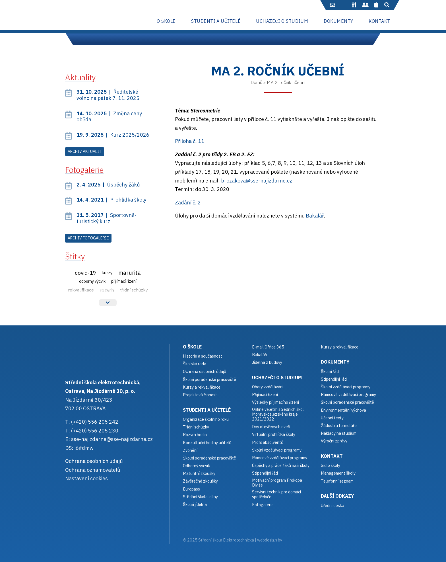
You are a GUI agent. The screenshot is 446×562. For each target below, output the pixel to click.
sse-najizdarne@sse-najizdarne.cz (112, 439)
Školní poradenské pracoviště (209, 379)
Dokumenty (335, 361)
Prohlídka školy (111, 199)
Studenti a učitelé (207, 410)
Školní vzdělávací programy (277, 450)
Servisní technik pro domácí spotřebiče (276, 494)
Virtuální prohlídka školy (273, 434)
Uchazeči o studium (277, 377)
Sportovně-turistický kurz (107, 218)
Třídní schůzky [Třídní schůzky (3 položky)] (134, 290)
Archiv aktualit (85, 151)
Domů (256, 82)
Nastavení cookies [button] (86, 478)
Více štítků (108, 302)
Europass (191, 489)
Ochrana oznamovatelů (92, 470)
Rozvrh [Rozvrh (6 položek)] (107, 290)
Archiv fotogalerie (88, 238)
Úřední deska (332, 505)
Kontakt (332, 456)
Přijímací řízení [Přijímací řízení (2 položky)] (124, 281)
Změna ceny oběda (109, 116)
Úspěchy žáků (108, 184)
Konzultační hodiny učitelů (207, 442)
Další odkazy (337, 496)
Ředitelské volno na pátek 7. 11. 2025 (108, 95)
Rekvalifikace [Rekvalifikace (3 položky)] (81, 290)
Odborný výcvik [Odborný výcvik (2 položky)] (92, 281)
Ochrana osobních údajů (94, 461)
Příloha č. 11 (189, 141)
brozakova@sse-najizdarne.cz (256, 180)
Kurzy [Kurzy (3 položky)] (107, 272)
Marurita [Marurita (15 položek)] (129, 272)
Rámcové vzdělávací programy (348, 394)
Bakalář (315, 215)
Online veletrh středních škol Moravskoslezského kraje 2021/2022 (278, 414)
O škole (192, 346)
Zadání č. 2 (188, 202)
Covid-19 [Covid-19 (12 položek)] (85, 272)
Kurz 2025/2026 (113, 135)
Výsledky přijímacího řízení (275, 402)
